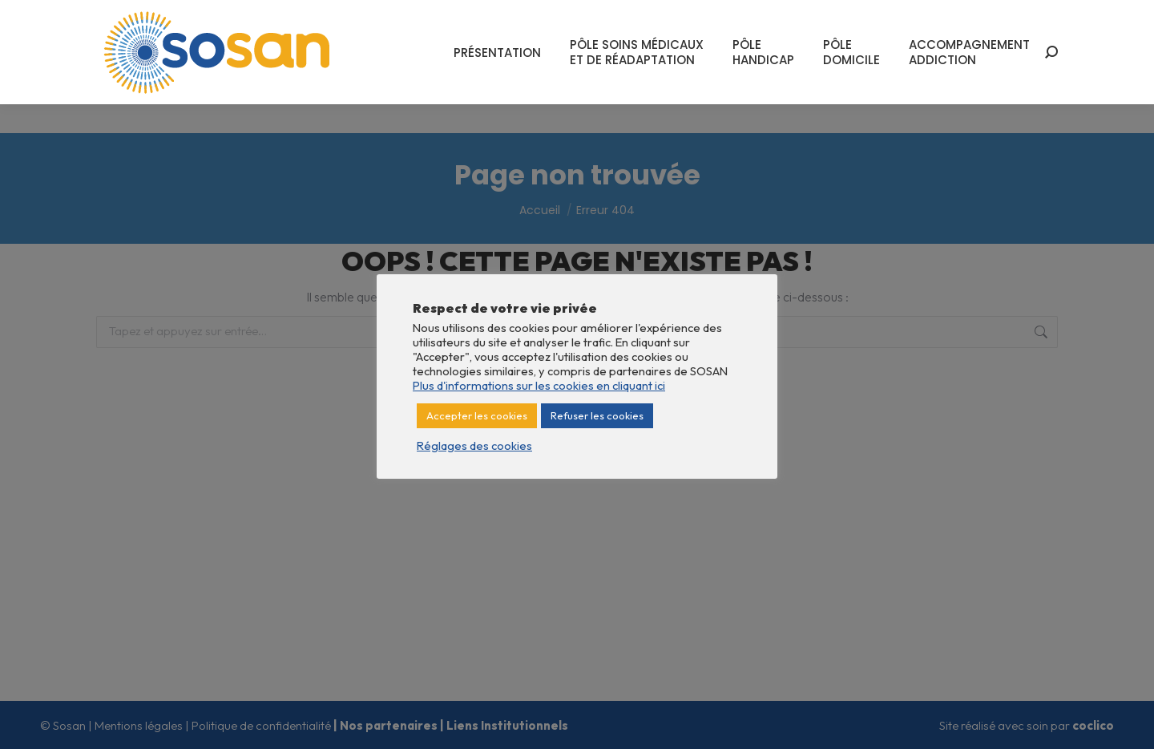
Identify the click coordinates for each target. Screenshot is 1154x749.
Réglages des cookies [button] (474, 446)
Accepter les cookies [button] (476, 415)
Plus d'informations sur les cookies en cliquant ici (539, 385)
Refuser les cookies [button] (597, 415)
